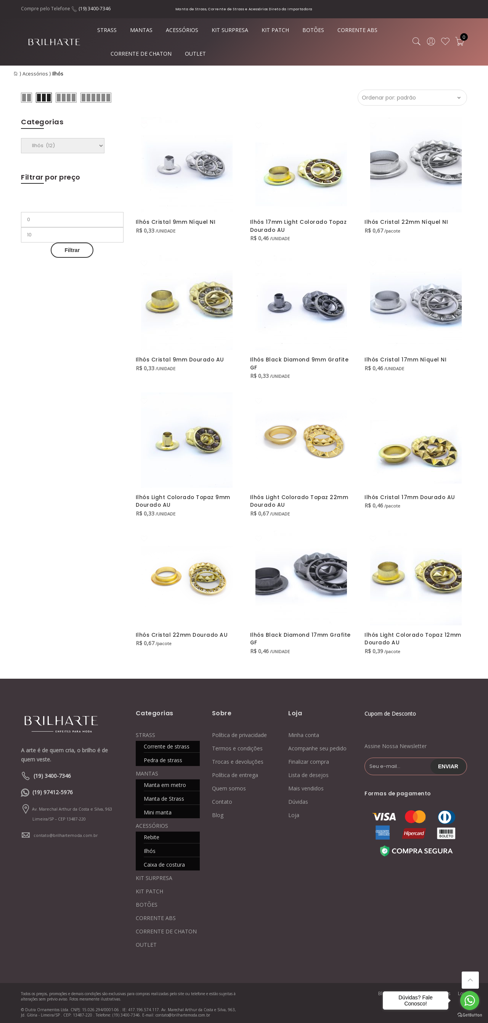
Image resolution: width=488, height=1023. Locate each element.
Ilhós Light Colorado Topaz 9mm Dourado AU (184, 499)
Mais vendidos (306, 786)
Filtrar (72, 250)
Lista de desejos (308, 773)
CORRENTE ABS (357, 30)
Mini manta (158, 810)
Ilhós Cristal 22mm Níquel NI (406, 222)
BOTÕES (313, 30)
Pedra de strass (163, 758)
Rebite (151, 835)
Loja (293, 813)
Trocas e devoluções (237, 759)
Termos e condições (237, 746)
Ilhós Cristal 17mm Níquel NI (405, 359)
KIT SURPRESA (230, 30)
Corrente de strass (166, 744)
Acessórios (35, 74)
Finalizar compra (308, 759)
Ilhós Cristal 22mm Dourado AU (182, 633)
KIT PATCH (275, 30)
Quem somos (229, 786)
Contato (222, 799)
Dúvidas (298, 799)
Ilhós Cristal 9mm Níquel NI (176, 222)
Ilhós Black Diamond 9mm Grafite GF (300, 363)
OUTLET (195, 53)
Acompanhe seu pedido (317, 746)
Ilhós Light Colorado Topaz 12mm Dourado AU (414, 636)
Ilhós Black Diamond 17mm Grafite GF (301, 636)
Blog (217, 813)
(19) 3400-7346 (95, 8)
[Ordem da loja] (412, 97)
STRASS (107, 30)
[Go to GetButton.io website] (470, 1015)
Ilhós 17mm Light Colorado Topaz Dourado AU (299, 225)
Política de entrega (235, 773)
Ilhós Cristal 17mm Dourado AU (410, 496)
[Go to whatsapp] (469, 1000)
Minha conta (303, 733)
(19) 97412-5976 (52, 789)
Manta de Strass (164, 796)
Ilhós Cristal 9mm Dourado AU (180, 359)
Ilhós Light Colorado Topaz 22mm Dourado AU (300, 499)
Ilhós (150, 849)
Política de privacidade (239, 733)
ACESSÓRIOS (182, 30)
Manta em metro (165, 783)
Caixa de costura (164, 862)
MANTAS (141, 30)
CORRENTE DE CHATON (141, 53)
